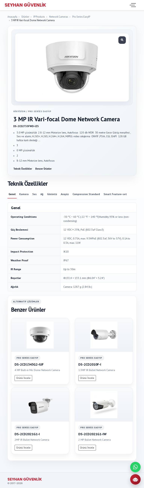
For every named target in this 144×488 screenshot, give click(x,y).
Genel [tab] (12, 194)
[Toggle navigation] (132, 5)
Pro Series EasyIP (81, 16)
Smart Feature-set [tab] (115, 194)
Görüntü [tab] (52, 194)
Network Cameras (58, 16)
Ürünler (25, 16)
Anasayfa (12, 16)
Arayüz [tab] (65, 194)
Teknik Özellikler (22, 168)
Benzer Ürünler (43, 168)
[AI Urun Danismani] (135, 479)
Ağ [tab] (41, 194)
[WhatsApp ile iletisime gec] (135, 467)
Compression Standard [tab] (86, 194)
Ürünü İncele (23, 378)
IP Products (39, 16)
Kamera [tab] (24, 194)
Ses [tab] (34, 194)
